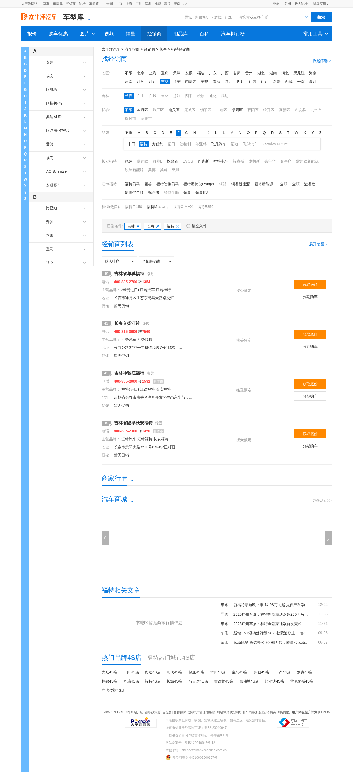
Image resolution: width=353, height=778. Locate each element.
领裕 (223, 184)
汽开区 (158, 110)
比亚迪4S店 (274, 681)
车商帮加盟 (253, 712)
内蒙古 (190, 81)
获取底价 (310, 284)
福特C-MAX (183, 207)
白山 (140, 96)
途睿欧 (309, 184)
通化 (213, 96)
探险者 (172, 161)
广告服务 (165, 712)
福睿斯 (238, 161)
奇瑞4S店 (131, 681)
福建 (201, 73)
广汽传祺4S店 (113, 690)
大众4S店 (109, 672)
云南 (301, 81)
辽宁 (177, 81)
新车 (46, 4)
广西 (225, 73)
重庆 (164, 73)
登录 (276, 4)
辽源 (177, 96)
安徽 (189, 73)
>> (185, 4)
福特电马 (220, 161)
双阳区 (253, 110)
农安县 (300, 110)
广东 (213, 73)
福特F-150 (133, 207)
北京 (119, 4)
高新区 (284, 110)
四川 (240, 81)
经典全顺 (171, 192)
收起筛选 (322, 61)
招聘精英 (269, 712)
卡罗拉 (216, 17)
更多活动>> (322, 500)
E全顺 (282, 184)
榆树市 (130, 118)
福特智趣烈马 (167, 184)
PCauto (324, 712)
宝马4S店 (240, 672)
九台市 (316, 110)
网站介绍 (137, 712)
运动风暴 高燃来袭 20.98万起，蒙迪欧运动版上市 (271, 642)
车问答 (94, 4)
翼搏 (152, 170)
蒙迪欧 (142, 161)
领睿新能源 (240, 184)
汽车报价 (132, 49)
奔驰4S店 (261, 672)
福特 (143, 144)
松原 (201, 96)
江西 (152, 81)
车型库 (58, 4)
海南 (313, 73)
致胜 (176, 170)
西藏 (289, 81)
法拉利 (185, 144)
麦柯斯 (254, 161)
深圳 (148, 4)
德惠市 (146, 118)
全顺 (296, 184)
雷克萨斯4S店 (301, 681)
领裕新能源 (263, 184)
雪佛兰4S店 (249, 681)
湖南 (273, 73)
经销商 (71, 4)
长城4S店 (174, 681)
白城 (152, 96)
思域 (188, 17)
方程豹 (157, 144)
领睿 (148, 184)
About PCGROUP (116, 712)
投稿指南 (194, 712)
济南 (177, 4)
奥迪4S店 (153, 672)
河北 (285, 73)
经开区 (268, 110)
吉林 (164, 81)
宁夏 (204, 81)
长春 (163, 49)
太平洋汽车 (111, 49)
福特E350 (205, 207)
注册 (288, 4)
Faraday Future (275, 144)
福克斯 (203, 161)
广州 (138, 4)
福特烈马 (132, 184)
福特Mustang (158, 207)
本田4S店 (218, 672)
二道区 (221, 110)
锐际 (128, 161)
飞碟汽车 (250, 144)
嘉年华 (270, 161)
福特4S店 (153, 681)
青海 (216, 81)
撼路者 (153, 192)
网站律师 (223, 712)
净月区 (142, 110)
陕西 (228, 81)
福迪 (234, 144)
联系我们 (237, 712)
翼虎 (164, 170)
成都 (158, 4)
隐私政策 (151, 712)
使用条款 (208, 712)
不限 (128, 73)
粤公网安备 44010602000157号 (191, 757)
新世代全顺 (134, 192)
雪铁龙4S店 (223, 681)
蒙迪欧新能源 (307, 161)
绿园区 (237, 110)
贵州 (249, 73)
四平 (189, 96)
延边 (225, 96)
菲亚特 (201, 144)
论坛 (82, 4)
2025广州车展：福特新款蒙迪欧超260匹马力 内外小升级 (271, 614)
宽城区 (189, 110)
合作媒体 (180, 712)
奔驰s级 (201, 17)
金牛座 (285, 161)
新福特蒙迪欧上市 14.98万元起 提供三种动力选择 (271, 605)
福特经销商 (180, 49)
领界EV (201, 192)
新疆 (277, 81)
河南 (128, 81)
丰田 (131, 144)
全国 (109, 4)
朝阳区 (205, 110)
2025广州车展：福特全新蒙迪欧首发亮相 (267, 624)
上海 (129, 4)
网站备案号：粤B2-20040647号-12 (190, 743)
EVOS (188, 161)
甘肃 (237, 73)
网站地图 (284, 712)
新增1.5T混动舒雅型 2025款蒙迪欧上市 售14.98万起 (271, 633)
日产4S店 (283, 672)
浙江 (313, 81)
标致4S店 (109, 681)
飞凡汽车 (218, 144)
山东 (252, 81)
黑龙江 (299, 73)
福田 (171, 144)
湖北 (261, 73)
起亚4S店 (196, 672)
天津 (177, 73)
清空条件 (199, 226)
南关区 (174, 110)
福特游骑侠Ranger (198, 184)
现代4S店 (174, 672)
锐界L (157, 161)
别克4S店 (305, 672)
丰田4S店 (131, 672)
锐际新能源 (134, 170)
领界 (187, 192)
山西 (264, 81)
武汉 (167, 4)
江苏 (140, 81)
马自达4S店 (198, 681)
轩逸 (228, 17)
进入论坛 (301, 4)
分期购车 (310, 297)
